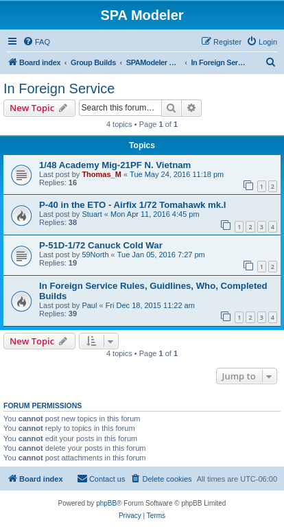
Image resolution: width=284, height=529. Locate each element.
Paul (89, 305)
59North (95, 254)
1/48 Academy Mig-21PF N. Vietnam (115, 165)
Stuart (92, 214)
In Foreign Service (59, 88)
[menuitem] (36, 42)
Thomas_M (101, 174)
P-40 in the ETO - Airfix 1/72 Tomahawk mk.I (132, 205)
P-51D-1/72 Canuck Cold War (101, 245)
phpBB (106, 503)
